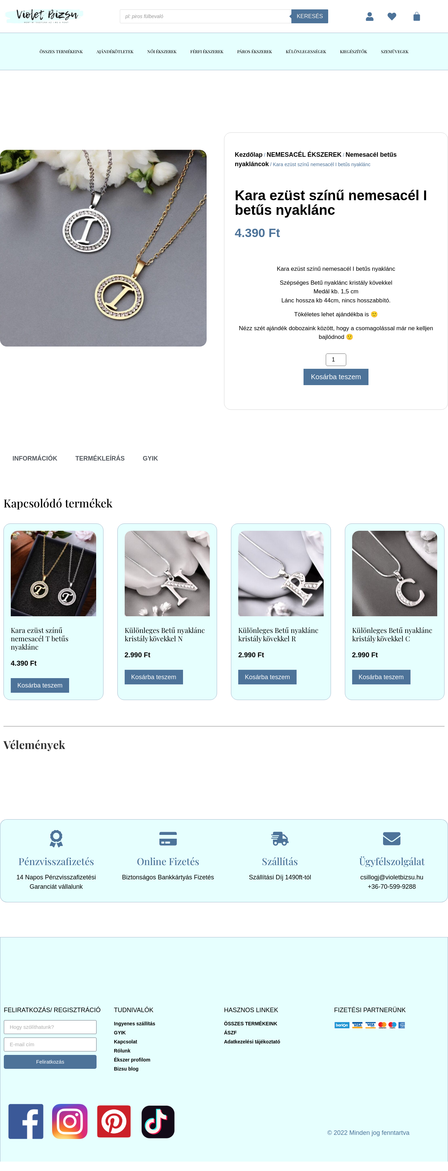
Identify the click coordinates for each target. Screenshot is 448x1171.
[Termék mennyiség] (336, 359)
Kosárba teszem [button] (40, 685)
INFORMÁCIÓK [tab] (35, 458)
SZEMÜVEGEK (394, 51)
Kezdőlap (249, 154)
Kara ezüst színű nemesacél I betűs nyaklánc (331, 203)
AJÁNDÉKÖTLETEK (115, 51)
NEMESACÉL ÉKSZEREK (304, 154)
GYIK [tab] (150, 458)
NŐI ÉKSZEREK (161, 51)
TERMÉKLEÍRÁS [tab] (100, 458)
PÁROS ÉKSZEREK (254, 51)
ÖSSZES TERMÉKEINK (61, 51)
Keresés (310, 16)
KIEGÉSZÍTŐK (353, 51)
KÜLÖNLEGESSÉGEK (306, 51)
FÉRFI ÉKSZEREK (206, 51)
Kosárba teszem (336, 377)
